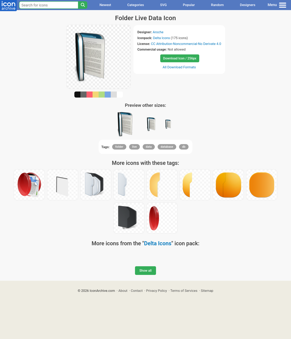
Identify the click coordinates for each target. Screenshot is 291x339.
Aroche (158, 32)
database (167, 147)
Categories (135, 5)
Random (217, 5)
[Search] (82, 5)
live (134, 147)
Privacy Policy (156, 291)
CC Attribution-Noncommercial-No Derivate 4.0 (186, 44)
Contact (137, 291)
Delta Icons (161, 38)
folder (119, 147)
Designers (247, 5)
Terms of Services (183, 291)
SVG (163, 5)
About (123, 291)
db (184, 147)
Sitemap (207, 291)
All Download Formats (179, 67)
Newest (105, 5)
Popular (189, 5)
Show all (145, 270)
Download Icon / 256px (179, 58)
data (149, 147)
